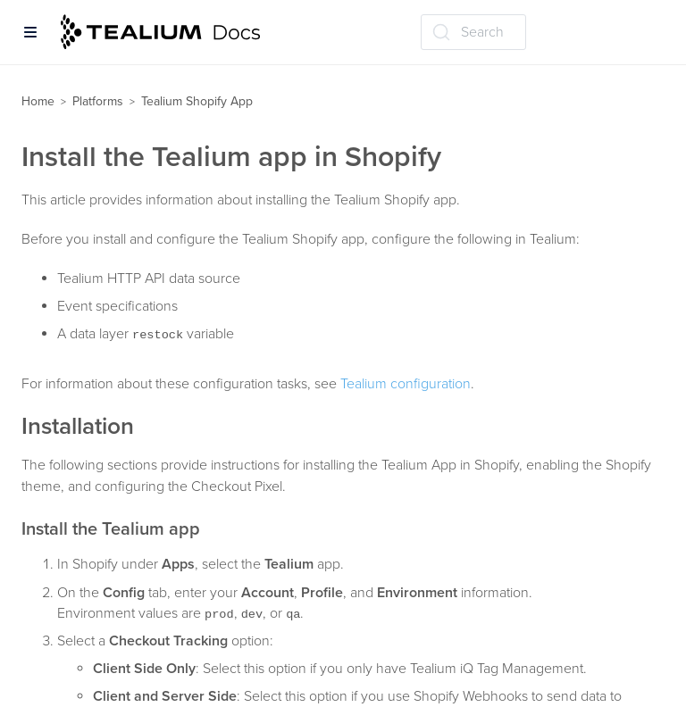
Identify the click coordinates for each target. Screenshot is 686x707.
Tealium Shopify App (197, 101)
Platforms (97, 101)
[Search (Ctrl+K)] (473, 32)
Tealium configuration (405, 384)
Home (37, 101)
